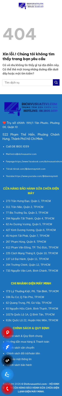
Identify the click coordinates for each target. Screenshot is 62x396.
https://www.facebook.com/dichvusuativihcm (38, 161)
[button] (4, 6)
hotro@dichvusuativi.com (23, 154)
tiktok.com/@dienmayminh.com (29, 169)
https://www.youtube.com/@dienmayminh (36, 176)
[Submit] (56, 82)
